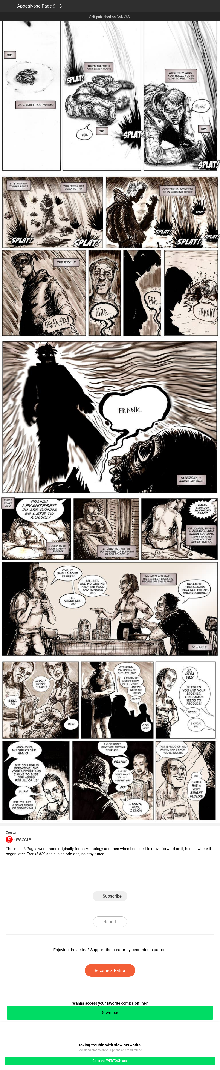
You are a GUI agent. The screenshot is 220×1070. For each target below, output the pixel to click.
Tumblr (129, 878)
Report (110, 921)
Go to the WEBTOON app (110, 1061)
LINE (71, 878)
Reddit (148, 878)
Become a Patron (110, 970)
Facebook (90, 878)
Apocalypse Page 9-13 (39, 6)
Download (109, 1012)
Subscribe (112, 896)
